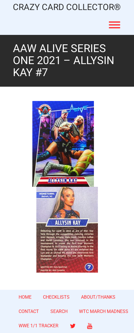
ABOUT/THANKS (98, 297)
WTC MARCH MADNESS (103, 311)
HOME (25, 297)
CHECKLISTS (56, 297)
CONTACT (29, 311)
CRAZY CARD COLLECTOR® (67, 7)
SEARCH (59, 311)
